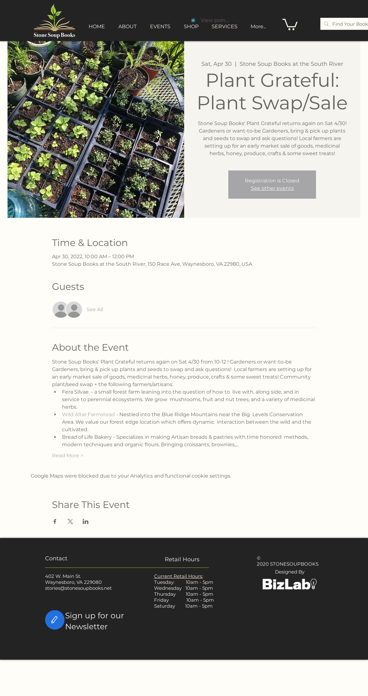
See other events (272, 188)
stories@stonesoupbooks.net (78, 588)
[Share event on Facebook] (55, 521)
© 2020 (263, 561)
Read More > (67, 455)
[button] (290, 24)
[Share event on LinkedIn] (86, 521)
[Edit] (55, 620)
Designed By (289, 572)
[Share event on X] (70, 521)
